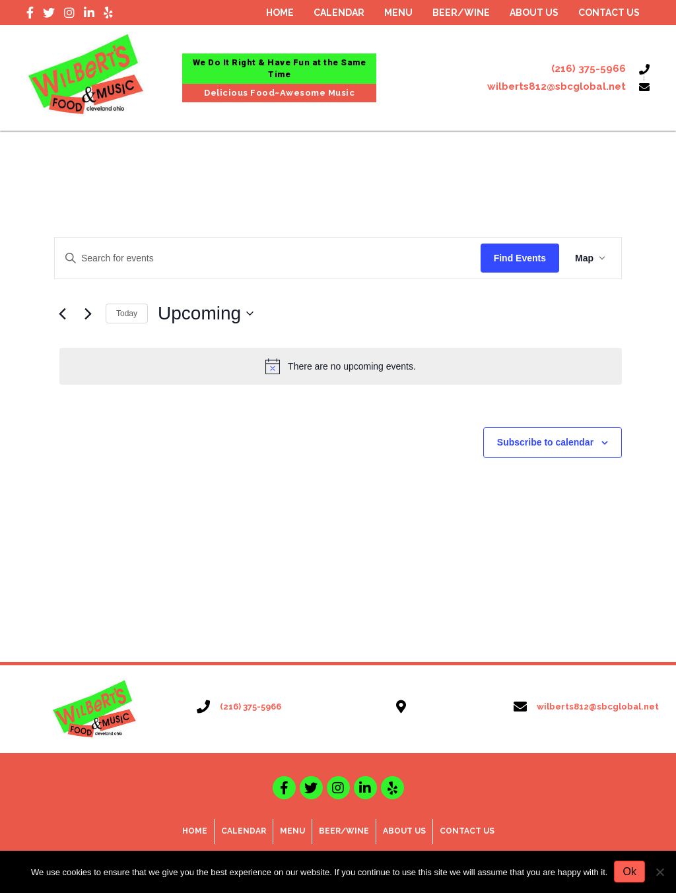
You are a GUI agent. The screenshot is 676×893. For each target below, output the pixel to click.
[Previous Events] (62, 313)
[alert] (340, 366)
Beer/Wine (344, 831)
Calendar (243, 831)
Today (126, 313)
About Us (404, 831)
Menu (292, 831)
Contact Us (467, 831)
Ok (629, 871)
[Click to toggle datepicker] (206, 313)
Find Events (520, 258)
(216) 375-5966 (588, 69)
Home (194, 831)
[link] (280, 13)
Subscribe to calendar (545, 442)
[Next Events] (88, 313)
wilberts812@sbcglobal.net (556, 86)
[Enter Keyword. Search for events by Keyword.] (268, 258)
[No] (659, 871)
